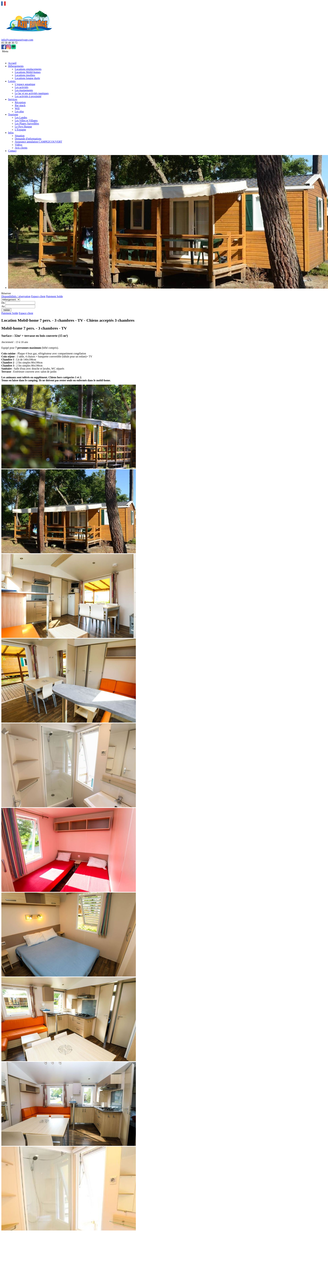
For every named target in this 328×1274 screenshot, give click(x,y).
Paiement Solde (54, 296)
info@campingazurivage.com (17, 39)
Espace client (38, 296)
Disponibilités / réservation (15, 296)
